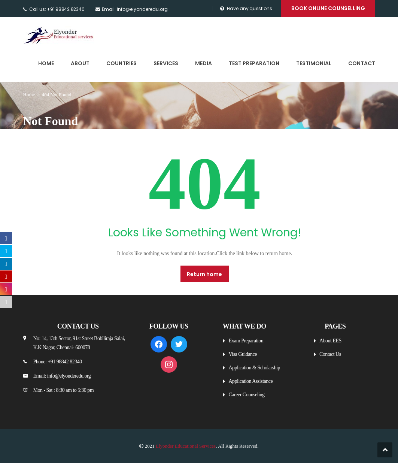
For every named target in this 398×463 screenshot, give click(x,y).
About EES (330, 341)
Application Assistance (250, 381)
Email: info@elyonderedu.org (135, 9)
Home (46, 63)
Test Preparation (254, 63)
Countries (121, 63)
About (80, 63)
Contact (361, 63)
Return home (204, 274)
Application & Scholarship (254, 367)
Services (166, 63)
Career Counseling (246, 394)
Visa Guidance (242, 354)
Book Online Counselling (328, 8)
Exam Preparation (245, 341)
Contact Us (330, 354)
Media (203, 63)
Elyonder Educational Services (186, 446)
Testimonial (313, 63)
